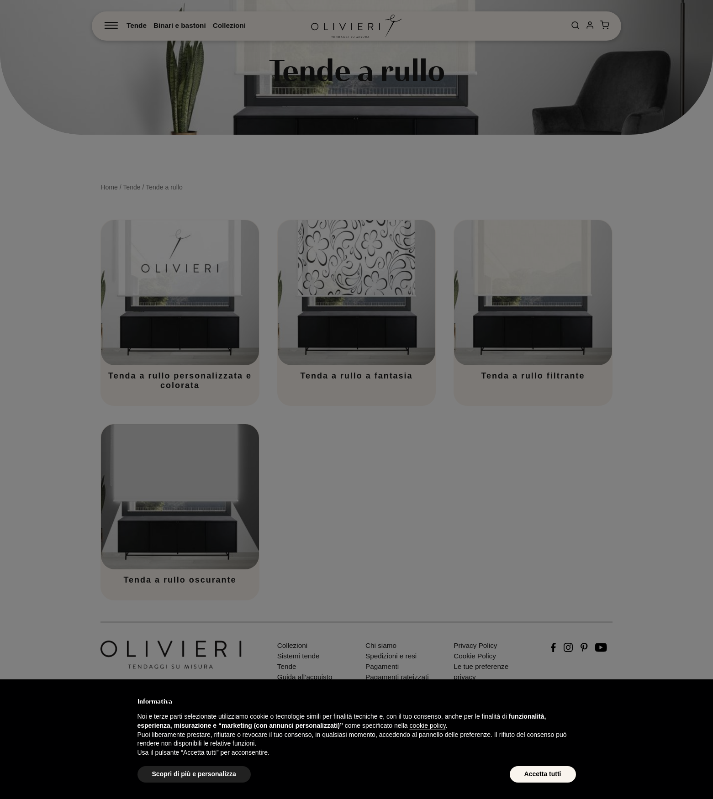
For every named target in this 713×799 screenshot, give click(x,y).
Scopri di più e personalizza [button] (194, 774)
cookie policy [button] (427, 725)
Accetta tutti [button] (542, 774)
